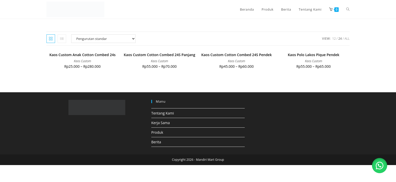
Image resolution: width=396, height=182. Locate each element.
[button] (378, 164)
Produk (157, 132)
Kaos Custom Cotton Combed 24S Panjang (159, 54)
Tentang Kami (162, 113)
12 (334, 38)
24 (340, 38)
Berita (156, 142)
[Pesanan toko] (103, 38)
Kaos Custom (82, 61)
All (347, 38)
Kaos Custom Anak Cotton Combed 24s (82, 54)
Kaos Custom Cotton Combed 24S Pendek (236, 54)
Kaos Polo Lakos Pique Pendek (313, 54)
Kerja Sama (160, 122)
